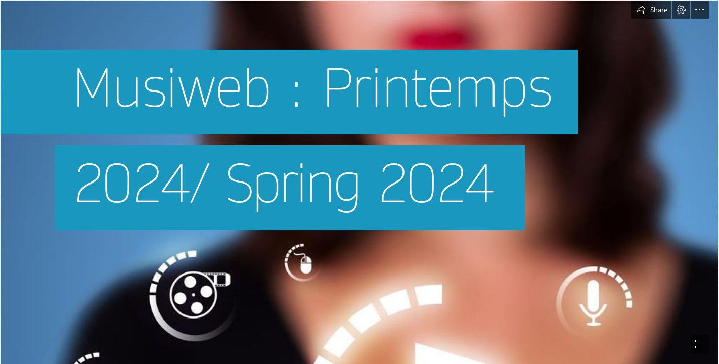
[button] (651, 10)
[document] (359, 182)
